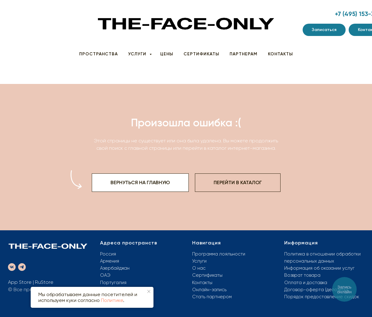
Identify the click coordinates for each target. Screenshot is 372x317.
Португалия (113, 282)
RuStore (44, 282)
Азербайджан (115, 268)
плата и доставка (307, 282)
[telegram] (22, 267)
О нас (199, 268)
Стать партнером (212, 296)
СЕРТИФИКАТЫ (201, 54)
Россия (108, 254)
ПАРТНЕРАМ (244, 54)
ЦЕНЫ (166, 54)
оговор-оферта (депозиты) (317, 289)
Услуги (199, 261)
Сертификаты (207, 275)
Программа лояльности (218, 254)
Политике (112, 300)
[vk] (12, 267)
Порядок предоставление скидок (321, 296)
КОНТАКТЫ (280, 54)
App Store (20, 282)
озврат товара (303, 275)
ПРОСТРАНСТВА (98, 54)
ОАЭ (105, 275)
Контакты (202, 282)
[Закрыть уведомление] (149, 291)
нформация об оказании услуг (321, 268)
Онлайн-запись (209, 289)
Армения (109, 261)
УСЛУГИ (138, 54)
